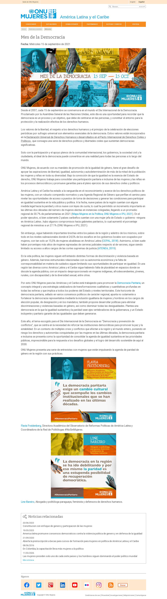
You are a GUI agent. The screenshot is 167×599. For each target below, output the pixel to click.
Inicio (24, 29)
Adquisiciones (129, 595)
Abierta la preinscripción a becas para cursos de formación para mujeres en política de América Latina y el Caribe (81, 541)
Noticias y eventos (114, 24)
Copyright (40, 595)
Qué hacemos (51, 24)
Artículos (48, 29)
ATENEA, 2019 (106, 248)
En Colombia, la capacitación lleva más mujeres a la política (53, 548)
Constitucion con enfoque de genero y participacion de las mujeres (57, 526)
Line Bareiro (27, 501)
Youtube (75, 585)
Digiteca (135, 24)
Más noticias (28, 560)
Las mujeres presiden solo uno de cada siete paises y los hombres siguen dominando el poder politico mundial (80, 556)
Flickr (87, 585)
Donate (123, 585)
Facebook (27, 585)
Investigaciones (116, 595)
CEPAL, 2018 (110, 240)
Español (141, 2)
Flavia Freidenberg (31, 425)
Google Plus (51, 585)
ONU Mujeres (50, 595)
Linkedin (63, 585)
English (132, 2)
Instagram (99, 585)
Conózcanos (31, 24)
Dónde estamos (72, 24)
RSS (111, 585)
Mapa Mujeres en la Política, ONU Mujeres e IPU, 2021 (102, 213)
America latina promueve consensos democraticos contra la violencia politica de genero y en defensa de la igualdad (82, 533)
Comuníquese (141, 595)
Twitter (39, 585)
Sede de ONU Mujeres (30, 2)
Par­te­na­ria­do (92, 24)
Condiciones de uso (92, 595)
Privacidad (105, 595)
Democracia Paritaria (129, 282)
